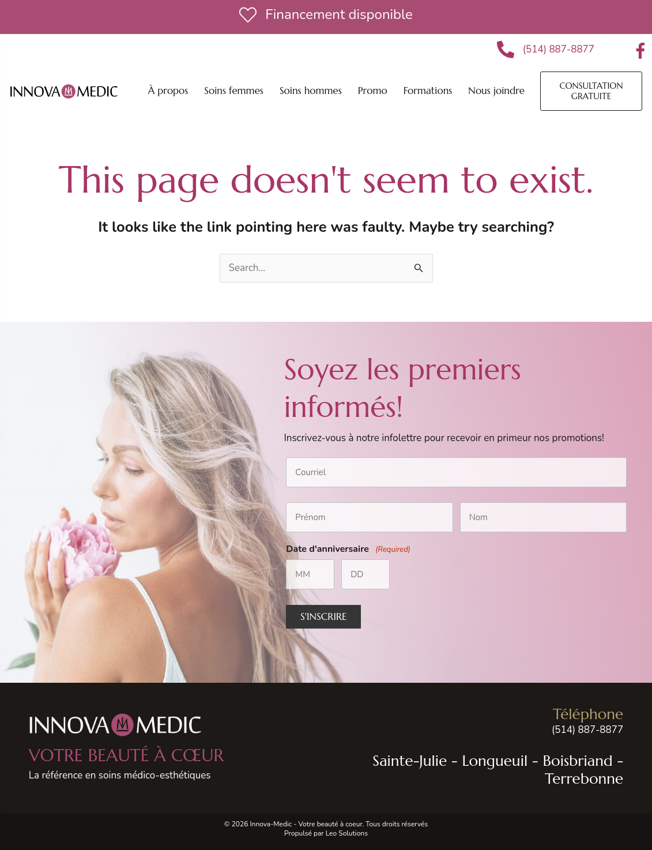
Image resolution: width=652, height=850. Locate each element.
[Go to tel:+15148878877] (479, 721)
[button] (234, 91)
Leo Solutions (347, 833)
